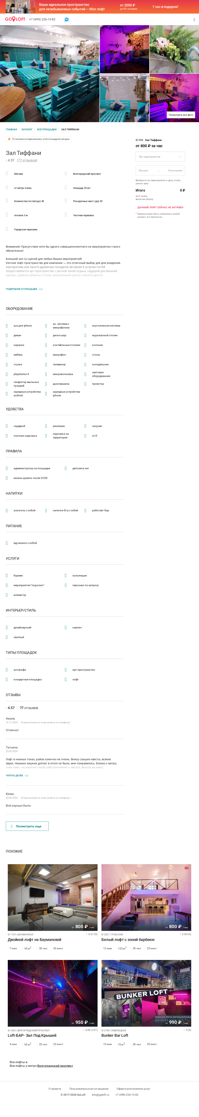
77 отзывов (27, 160)
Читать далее (14, 775)
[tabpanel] (53, 897)
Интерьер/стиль (21, 610)
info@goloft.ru (100, 1094)
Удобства (15, 409)
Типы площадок (21, 653)
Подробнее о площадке (21, 289)
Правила (14, 451)
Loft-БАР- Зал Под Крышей (32, 1035)
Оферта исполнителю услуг (133, 1088)
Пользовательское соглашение (88, 1088)
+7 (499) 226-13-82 (42, 19)
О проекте (55, 1088)
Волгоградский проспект (55, 1066)
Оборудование (19, 309)
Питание (14, 526)
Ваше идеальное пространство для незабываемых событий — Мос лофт (72, 7)
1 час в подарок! (165, 7)
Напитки (14, 493)
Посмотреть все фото (181, 114)
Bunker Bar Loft (114, 1035)
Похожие (14, 851)
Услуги (12, 559)
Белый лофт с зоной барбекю (127, 940)
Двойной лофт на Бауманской (34, 940)
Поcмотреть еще (26, 826)
